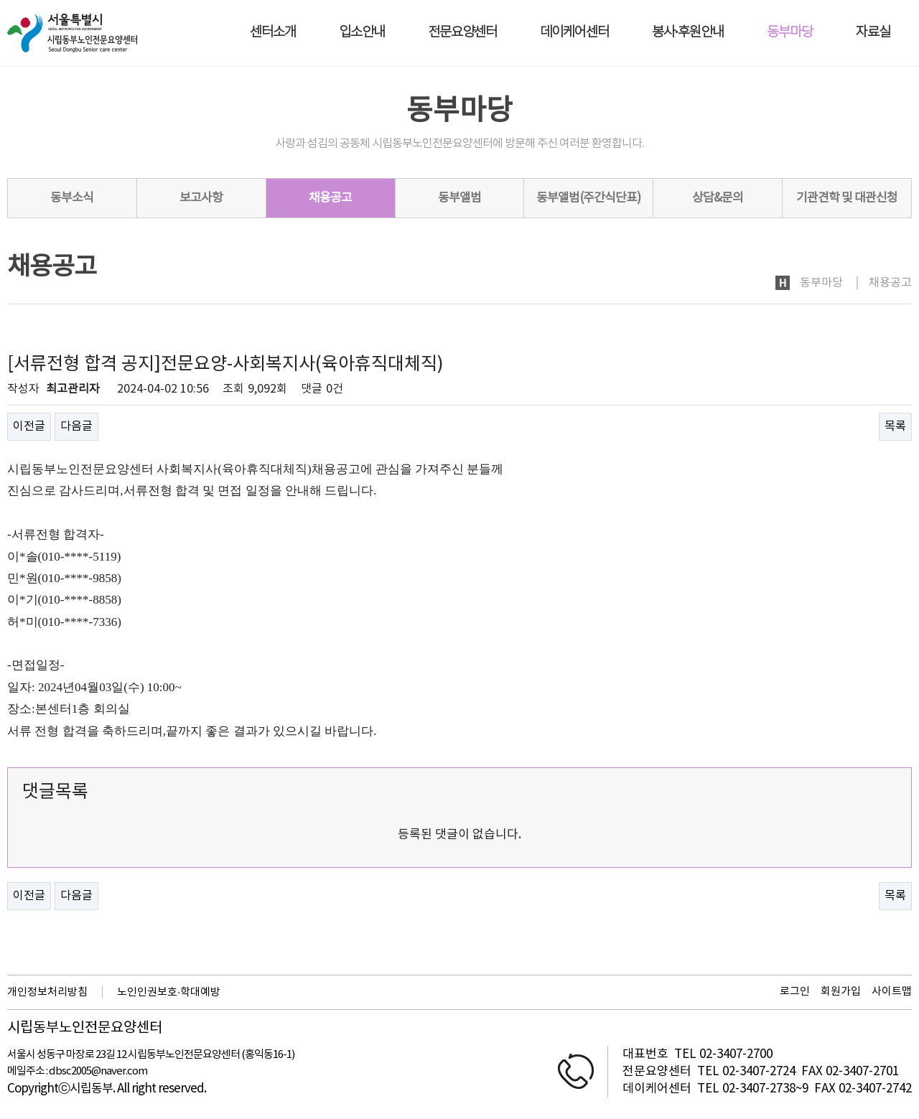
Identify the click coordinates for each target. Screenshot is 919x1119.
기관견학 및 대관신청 (846, 198)
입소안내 (362, 32)
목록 (895, 426)
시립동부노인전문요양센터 (84, 1028)
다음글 (76, 426)
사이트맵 (892, 991)
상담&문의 (717, 198)
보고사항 (201, 198)
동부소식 (71, 198)
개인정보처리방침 (47, 992)
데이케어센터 (574, 32)
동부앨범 (459, 198)
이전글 (29, 426)
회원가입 (841, 991)
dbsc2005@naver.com (98, 1071)
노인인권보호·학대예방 (168, 992)
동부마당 (790, 32)
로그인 (795, 991)
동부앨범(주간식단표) (588, 198)
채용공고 (330, 198)
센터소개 (273, 32)
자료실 (873, 32)
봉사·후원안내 (688, 32)
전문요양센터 (462, 32)
